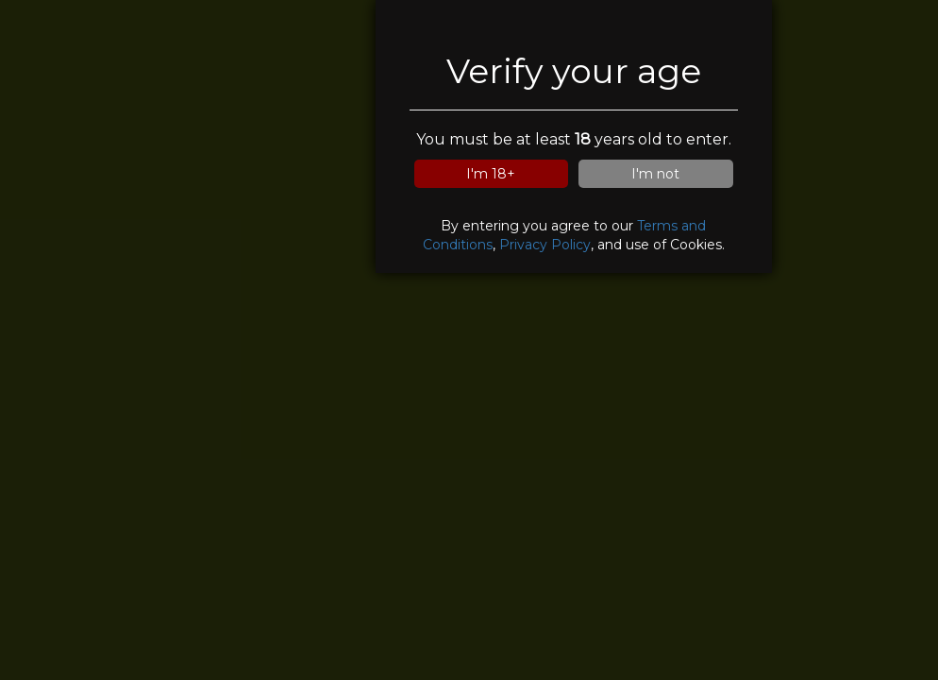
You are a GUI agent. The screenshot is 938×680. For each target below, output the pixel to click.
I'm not (655, 173)
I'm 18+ (490, 173)
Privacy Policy (545, 244)
